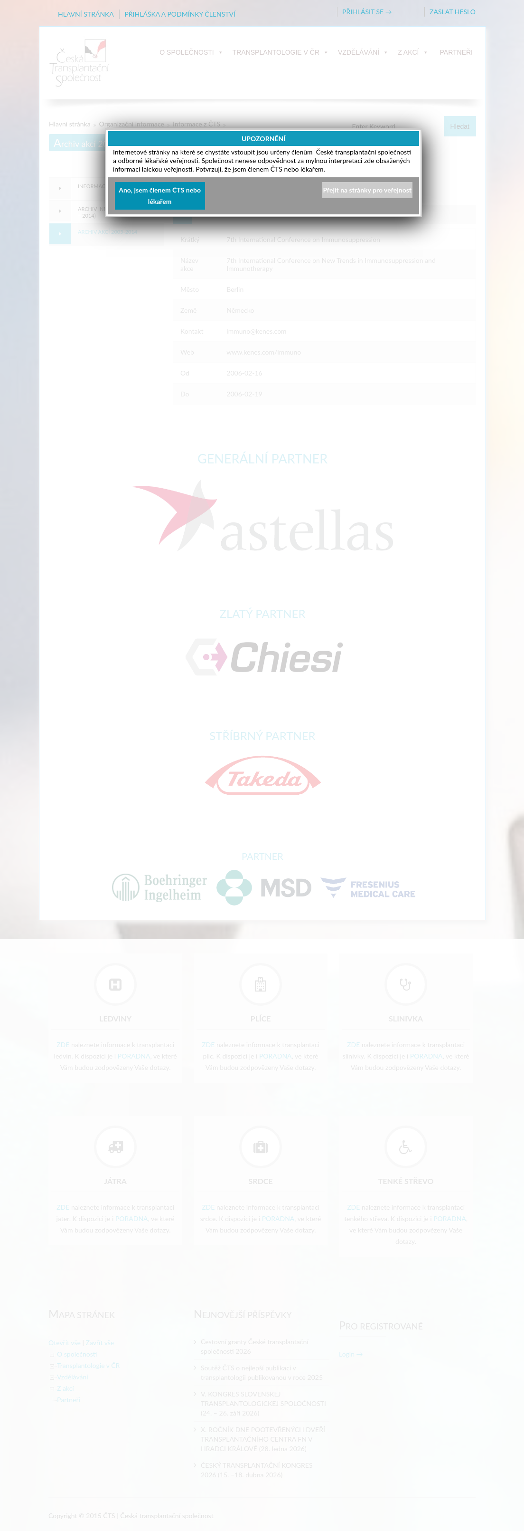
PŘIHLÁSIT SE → (367, 12)
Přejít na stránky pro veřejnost (367, 190)
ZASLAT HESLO (453, 12)
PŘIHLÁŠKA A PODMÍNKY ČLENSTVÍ (179, 14)
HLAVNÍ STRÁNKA (86, 14)
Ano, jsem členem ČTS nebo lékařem (160, 195)
